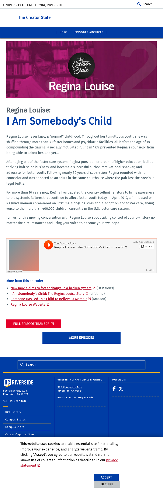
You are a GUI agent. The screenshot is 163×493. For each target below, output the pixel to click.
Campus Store (14, 426)
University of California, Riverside (32, 5)
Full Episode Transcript (33, 324)
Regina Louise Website (28, 304)
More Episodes (81, 337)
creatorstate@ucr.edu (80, 397)
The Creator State (61, 16)
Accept (106, 477)
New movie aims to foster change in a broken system (51, 288)
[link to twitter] (121, 388)
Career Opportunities (20, 434)
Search (147, 4)
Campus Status (15, 419)
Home (63, 32)
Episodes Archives (88, 32)
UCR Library (13, 411)
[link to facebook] (114, 388)
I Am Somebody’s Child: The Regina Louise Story (47, 293)
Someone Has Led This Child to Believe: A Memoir (49, 299)
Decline (107, 484)
